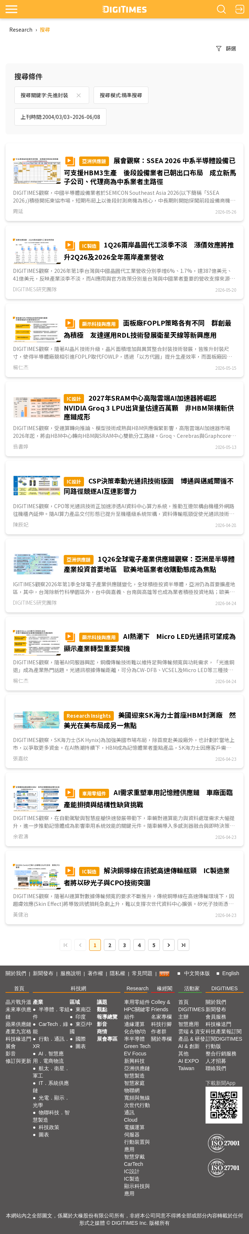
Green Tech (137, 1046)
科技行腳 (161, 1024)
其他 (183, 1054)
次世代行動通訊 (137, 1108)
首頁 (19, 988)
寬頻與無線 (137, 1098)
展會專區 (107, 1039)
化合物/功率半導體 (135, 1035)
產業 (38, 1002)
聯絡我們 (216, 1068)
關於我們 (16, 973)
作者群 (158, 1031)
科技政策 (49, 1127)
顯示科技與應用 (137, 1189)
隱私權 (117, 973)
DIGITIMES (224, 988)
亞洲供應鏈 (137, 1068)
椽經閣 (164, 988)
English (230, 973)
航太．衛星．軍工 (51, 1072)
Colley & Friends (160, 1005)
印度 (81, 1017)
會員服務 (216, 1017)
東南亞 (83, 1009)
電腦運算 (134, 1127)
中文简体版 (197, 973)
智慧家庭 (134, 1083)
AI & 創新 (189, 1046)
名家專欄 (161, 1017)
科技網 (78, 988)
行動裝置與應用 (137, 1145)
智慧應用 (188, 1024)
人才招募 (216, 1061)
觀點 (102, 1009)
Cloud (131, 1120)
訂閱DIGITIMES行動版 (224, 1042)
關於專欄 (161, 1039)
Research (20, 29)
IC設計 (132, 1171)
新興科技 (134, 1061)
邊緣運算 (134, 1024)
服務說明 (70, 973)
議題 (102, 1002)
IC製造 (132, 1179)
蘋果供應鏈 (18, 1024)
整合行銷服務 (221, 1054)
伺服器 (132, 1135)
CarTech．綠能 (50, 1027)
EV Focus (135, 1054)
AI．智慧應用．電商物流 (48, 1057)
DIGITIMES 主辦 (191, 1013)
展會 (11, 1046)
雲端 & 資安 (191, 1031)
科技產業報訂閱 (224, 1031)
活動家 (192, 988)
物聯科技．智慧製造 (51, 1116)
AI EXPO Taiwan (188, 1064)
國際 (81, 1039)
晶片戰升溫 (18, 1002)
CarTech (133, 1164)
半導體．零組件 (51, 1013)
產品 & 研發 (191, 1039)
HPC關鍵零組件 (137, 1013)
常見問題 (142, 973)
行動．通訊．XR (51, 1042)
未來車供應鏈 (18, 1013)
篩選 (226, 48)
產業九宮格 (18, 1031)
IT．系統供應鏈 (51, 1086)
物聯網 (132, 1090)
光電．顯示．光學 (51, 1101)
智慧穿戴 (134, 1157)
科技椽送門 (18, 1039)
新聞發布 (43, 973)
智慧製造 (134, 1076)
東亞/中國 (81, 1027)
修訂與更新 (18, 1061)
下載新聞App (220, 1083)
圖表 (44, 1135)
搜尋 (45, 29)
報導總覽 (107, 1017)
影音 (11, 1054)
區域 (75, 1002)
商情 (102, 1031)
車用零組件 (137, 1002)
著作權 (95, 973)
